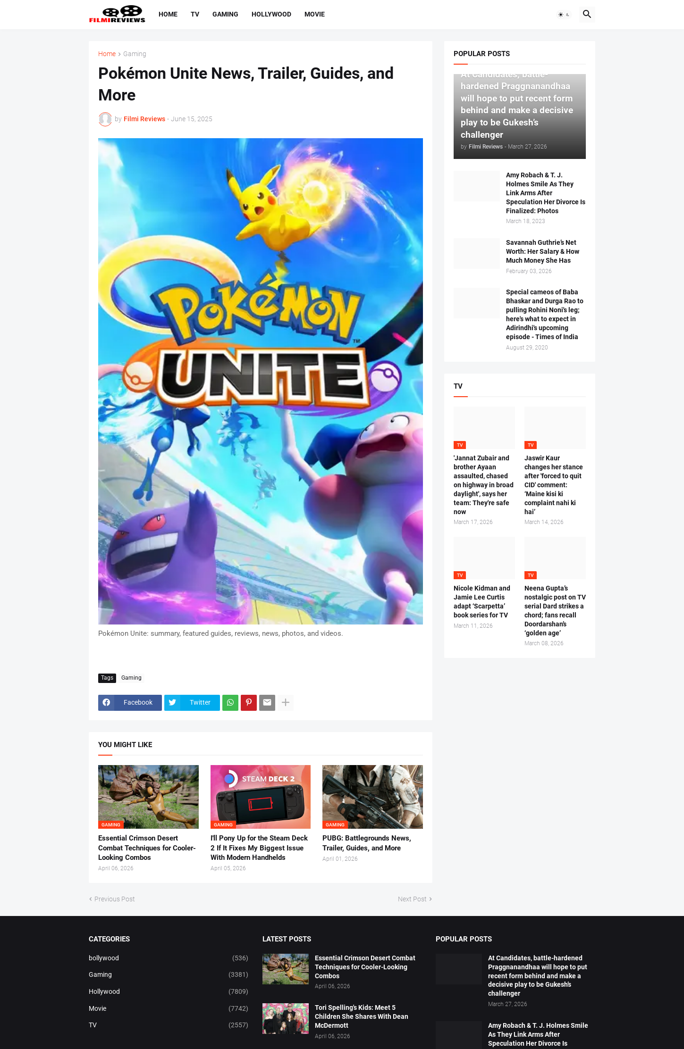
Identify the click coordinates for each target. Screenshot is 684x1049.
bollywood (168, 958)
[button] (564, 14)
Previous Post (114, 899)
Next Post (412, 899)
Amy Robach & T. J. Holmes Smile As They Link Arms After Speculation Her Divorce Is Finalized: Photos (545, 193)
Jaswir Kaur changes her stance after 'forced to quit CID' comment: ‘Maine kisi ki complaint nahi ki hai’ (553, 484)
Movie (314, 14)
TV (195, 14)
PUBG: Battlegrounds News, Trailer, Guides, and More (366, 843)
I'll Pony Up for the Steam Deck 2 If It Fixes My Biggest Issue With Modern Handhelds (259, 848)
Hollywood (271, 14)
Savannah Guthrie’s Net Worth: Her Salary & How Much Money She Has (542, 251)
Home (168, 14)
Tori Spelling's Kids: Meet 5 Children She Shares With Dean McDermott (361, 1016)
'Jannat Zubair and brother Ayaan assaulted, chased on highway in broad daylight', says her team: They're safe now (484, 484)
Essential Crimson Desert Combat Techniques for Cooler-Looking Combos (147, 848)
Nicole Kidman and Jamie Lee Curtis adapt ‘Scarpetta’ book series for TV (482, 601)
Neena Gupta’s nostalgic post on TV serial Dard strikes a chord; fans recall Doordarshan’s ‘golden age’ (555, 610)
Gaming (225, 14)
